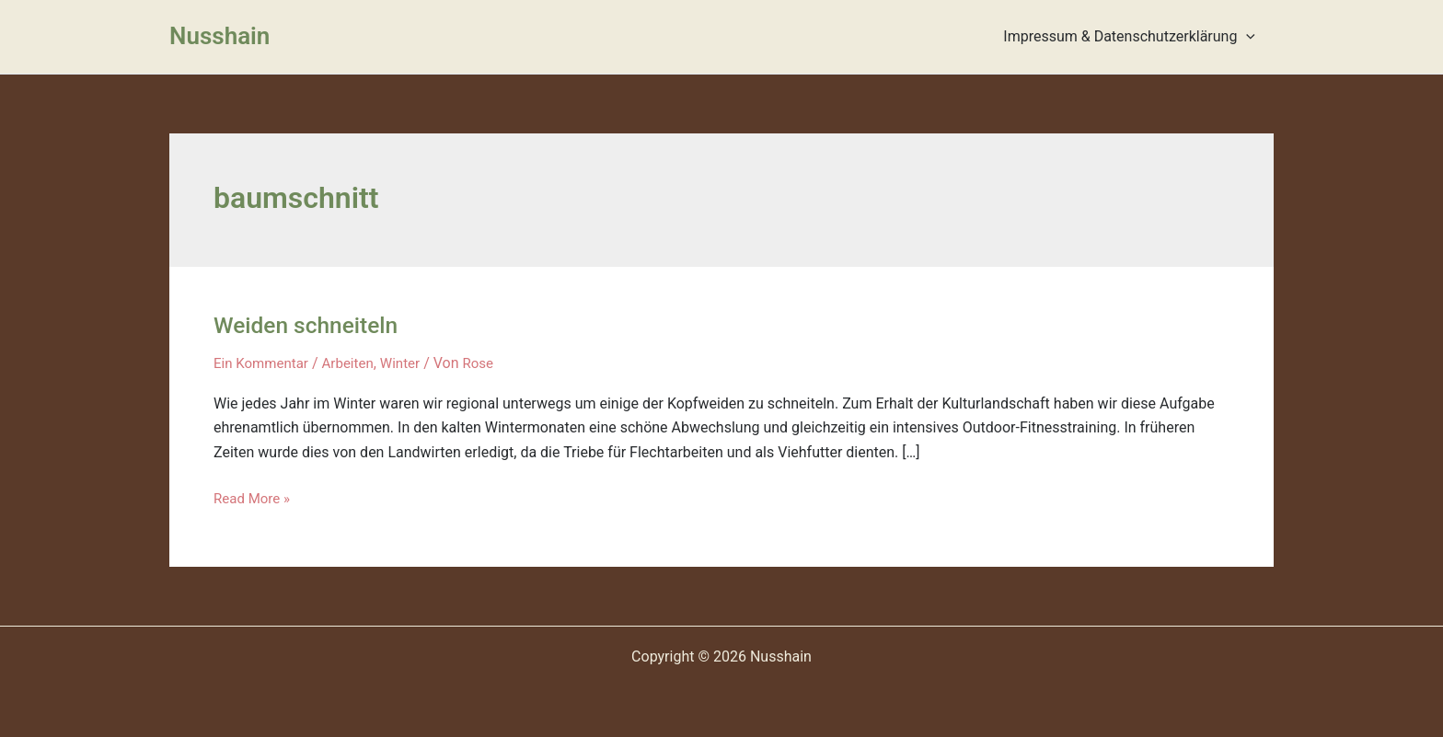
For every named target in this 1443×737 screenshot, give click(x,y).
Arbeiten (355, 363)
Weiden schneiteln (312, 325)
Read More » (254, 498)
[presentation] (1250, 37)
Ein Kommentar (264, 363)
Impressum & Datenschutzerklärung (1133, 37)
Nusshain (219, 36)
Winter (410, 363)
